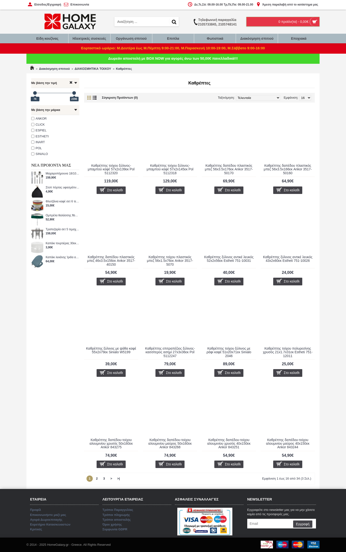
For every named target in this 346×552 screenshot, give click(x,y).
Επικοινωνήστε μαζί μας (173, 297)
